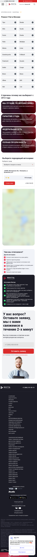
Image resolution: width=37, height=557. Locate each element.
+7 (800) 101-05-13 (28, 387)
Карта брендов (12, 431)
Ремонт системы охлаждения (16, 446)
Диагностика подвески (15, 441)
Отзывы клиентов (13, 401)
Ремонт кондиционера (14, 448)
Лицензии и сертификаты (15, 422)
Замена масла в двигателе (15, 454)
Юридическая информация (16, 420)
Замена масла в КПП (14, 458)
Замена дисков (12, 450)
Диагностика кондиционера (16, 467)
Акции (10, 405)
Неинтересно (22, 552)
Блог (10, 409)
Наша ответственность (14, 424)
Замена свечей (12, 456)
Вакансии (11, 407)
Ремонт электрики (13, 465)
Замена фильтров (13, 474)
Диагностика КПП (13, 463)
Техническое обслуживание (16, 437)
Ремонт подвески (13, 461)
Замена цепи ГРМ (13, 472)
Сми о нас (11, 412)
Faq (9, 416)
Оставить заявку (9, 183)
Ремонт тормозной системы (16, 439)
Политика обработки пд (15, 425)
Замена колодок (13, 452)
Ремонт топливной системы (16, 469)
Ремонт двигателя (13, 476)
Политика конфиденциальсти (16, 427)
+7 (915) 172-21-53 (18, 503)
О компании (12, 396)
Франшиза (11, 399)
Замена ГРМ (12, 471)
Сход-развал (12, 445)
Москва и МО (27, 4)
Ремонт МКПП (12, 480)
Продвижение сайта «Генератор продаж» (18, 515)
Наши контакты (13, 398)
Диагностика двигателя (15, 443)
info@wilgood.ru (18, 512)
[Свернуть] (33, 537)
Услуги (10, 403)
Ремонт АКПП (12, 478)
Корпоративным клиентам (15, 418)
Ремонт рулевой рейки (14, 459)
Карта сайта (12, 433)
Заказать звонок (27, 1)
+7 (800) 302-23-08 (9, 1)
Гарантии (11, 429)
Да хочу (22, 547)
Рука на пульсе (12, 411)
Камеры (11, 414)
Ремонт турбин (12, 482)
